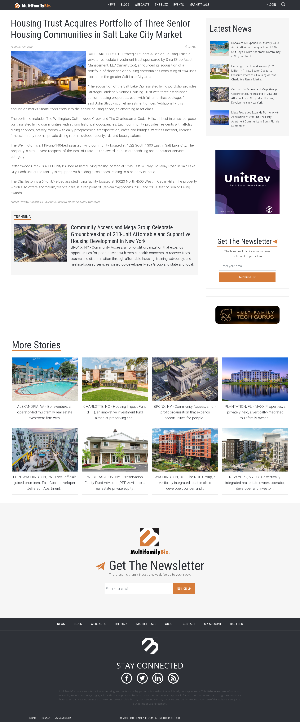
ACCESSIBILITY (63, 718)
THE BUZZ (120, 624)
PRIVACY (46, 718)
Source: (55, 202)
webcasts (142, 4)
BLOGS (78, 624)
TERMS (32, 718)
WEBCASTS (98, 624)
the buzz (161, 4)
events (178, 4)
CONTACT (189, 624)
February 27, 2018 (21, 47)
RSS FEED (236, 624)
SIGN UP (184, 588)
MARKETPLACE (146, 624)
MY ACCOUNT (212, 624)
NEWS (61, 624)
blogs (125, 4)
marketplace (199, 4)
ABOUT (169, 624)
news (111, 4)
